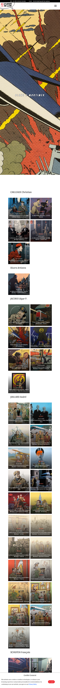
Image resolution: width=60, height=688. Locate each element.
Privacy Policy (33, 684)
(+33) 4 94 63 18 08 (19, 1)
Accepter (51, 682)
